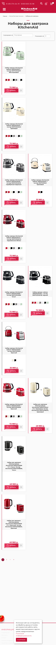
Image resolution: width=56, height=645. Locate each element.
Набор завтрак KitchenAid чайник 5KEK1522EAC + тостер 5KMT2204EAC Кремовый (14, 126)
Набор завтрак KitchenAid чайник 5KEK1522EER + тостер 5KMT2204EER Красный (14, 406)
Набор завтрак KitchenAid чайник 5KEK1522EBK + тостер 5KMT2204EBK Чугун (14, 294)
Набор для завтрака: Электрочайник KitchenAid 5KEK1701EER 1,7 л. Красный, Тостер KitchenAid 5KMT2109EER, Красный (13, 524)
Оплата (3, 638)
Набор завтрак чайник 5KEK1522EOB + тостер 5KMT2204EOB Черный (40, 293)
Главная (5, 16)
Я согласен (21, 639)
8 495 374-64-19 (13, 4)
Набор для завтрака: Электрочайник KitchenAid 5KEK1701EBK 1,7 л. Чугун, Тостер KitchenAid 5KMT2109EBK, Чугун (13, 466)
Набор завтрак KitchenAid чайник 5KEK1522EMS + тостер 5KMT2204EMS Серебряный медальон (14, 182)
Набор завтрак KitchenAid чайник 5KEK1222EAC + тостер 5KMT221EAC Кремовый (40, 182)
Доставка (4, 635)
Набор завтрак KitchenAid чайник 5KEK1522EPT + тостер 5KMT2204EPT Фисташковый (14, 70)
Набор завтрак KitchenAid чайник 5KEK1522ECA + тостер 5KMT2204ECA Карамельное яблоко (14, 238)
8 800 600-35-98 (27, 4)
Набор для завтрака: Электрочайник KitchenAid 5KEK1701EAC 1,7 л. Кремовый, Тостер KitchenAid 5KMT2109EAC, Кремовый (40, 408)
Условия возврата (7, 640)
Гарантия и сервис (7, 643)
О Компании (5, 632)
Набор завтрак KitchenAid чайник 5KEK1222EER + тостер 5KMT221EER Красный (14, 350)
